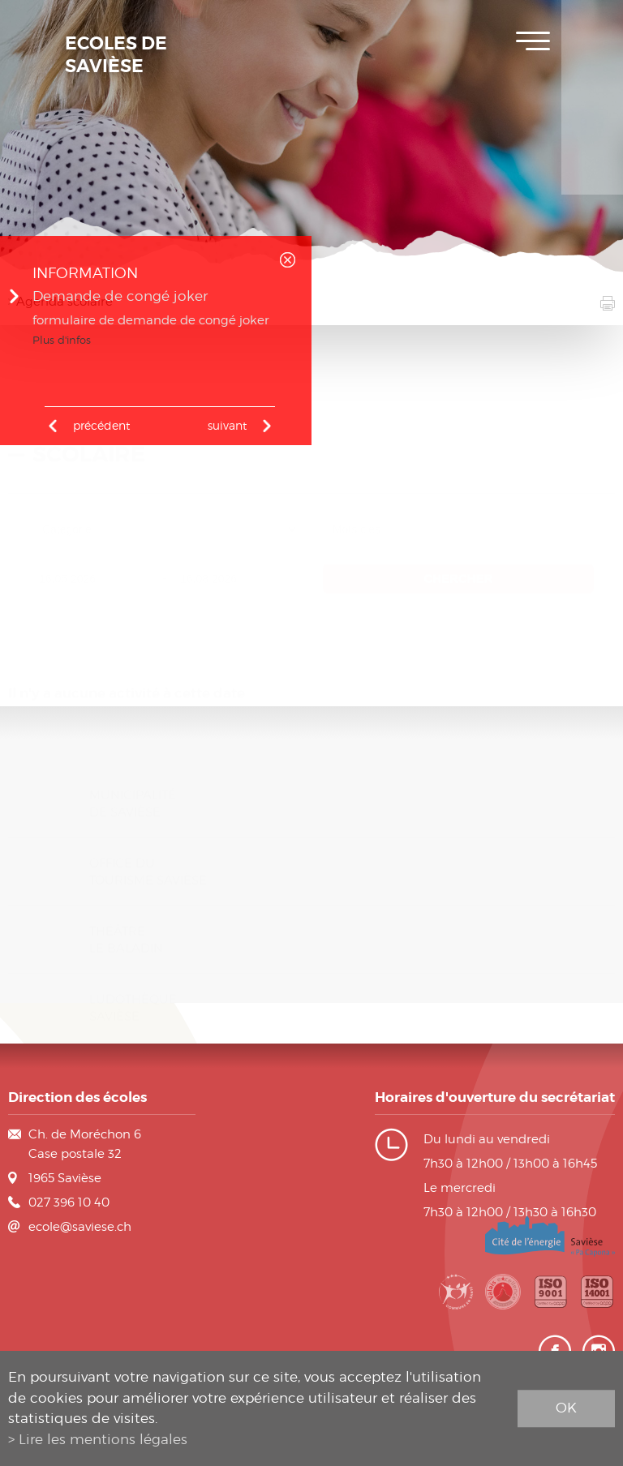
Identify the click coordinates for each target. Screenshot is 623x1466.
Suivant (227, 425)
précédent (101, 425)
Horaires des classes (592, 121)
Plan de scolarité (592, 73)
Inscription (592, 24)
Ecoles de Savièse (116, 55)
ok (566, 1408)
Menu (533, 41)
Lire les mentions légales (103, 1439)
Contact (592, 170)
